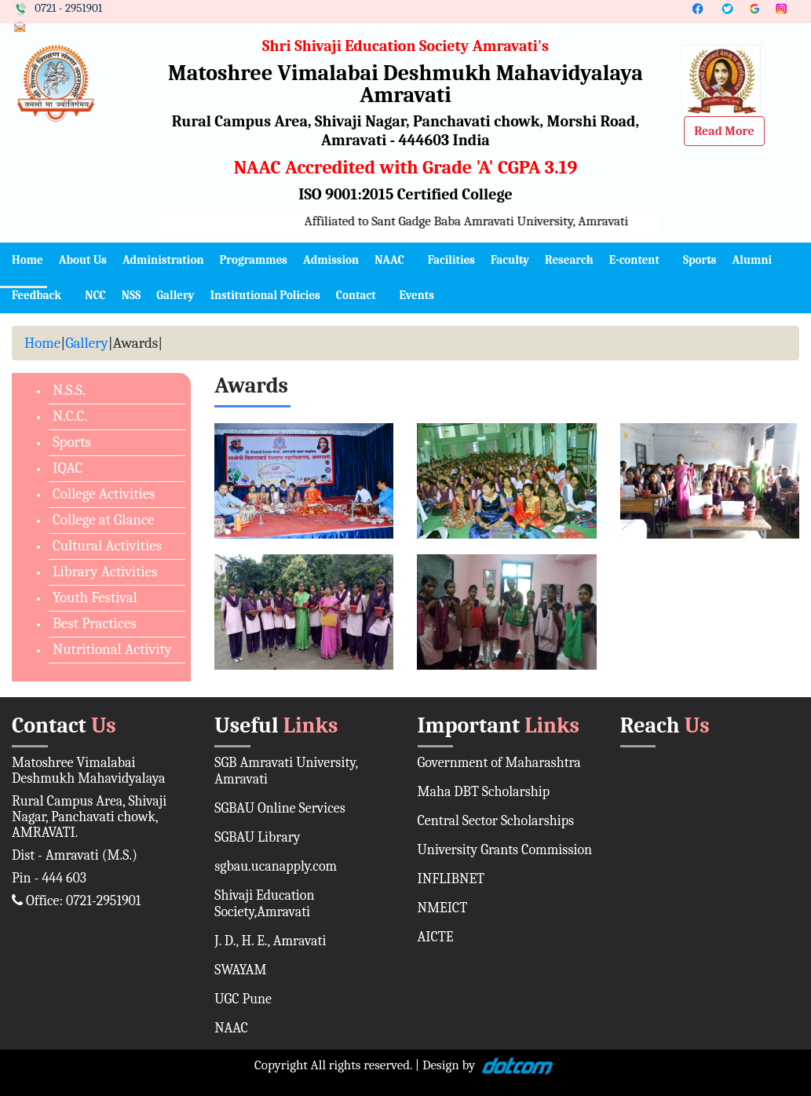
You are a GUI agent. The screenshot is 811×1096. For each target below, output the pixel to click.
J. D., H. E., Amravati (270, 941)
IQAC (67, 468)
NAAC (389, 260)
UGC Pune (243, 999)
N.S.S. (69, 390)
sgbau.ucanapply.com (275, 866)
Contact (356, 295)
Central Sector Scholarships (496, 821)
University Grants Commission (505, 850)
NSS (131, 295)
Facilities (451, 260)
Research (569, 260)
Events (417, 295)
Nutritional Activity (112, 649)
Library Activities (105, 571)
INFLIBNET (451, 879)
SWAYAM (240, 970)
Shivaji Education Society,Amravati (264, 903)
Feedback (36, 295)
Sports (700, 260)
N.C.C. (70, 416)
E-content (634, 260)
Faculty (510, 260)
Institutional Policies (265, 295)
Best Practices (95, 623)
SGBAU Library (257, 837)
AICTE (436, 937)
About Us (83, 260)
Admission (331, 260)
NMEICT (443, 908)
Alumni (752, 260)
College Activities (104, 493)
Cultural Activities (107, 545)
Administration (163, 260)
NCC (95, 295)
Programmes (253, 260)
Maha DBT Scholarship (484, 792)
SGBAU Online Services (279, 808)
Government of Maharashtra (499, 762)
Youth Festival (95, 597)
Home (27, 260)
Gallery (175, 295)
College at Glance (103, 519)
